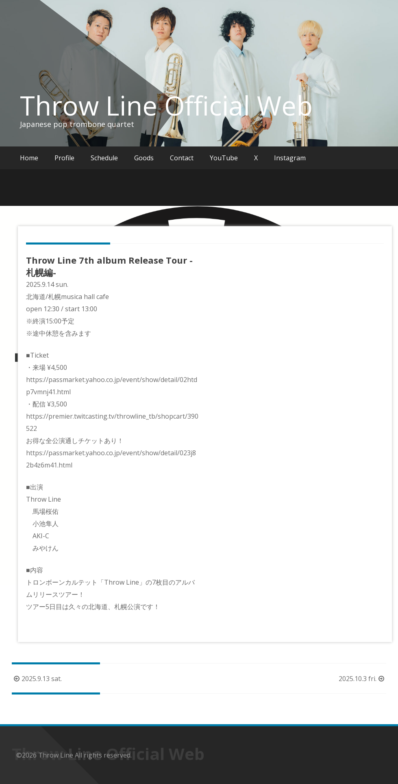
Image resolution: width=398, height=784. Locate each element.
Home (29, 157)
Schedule (104, 157)
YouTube (224, 157)
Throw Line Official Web (166, 105)
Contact (182, 157)
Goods (144, 157)
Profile (64, 157)
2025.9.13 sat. (37, 678)
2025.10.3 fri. (362, 678)
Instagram (290, 157)
